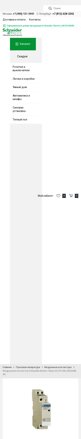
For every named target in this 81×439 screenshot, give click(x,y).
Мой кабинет (45, 195)
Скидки (22, 56)
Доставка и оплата (14, 19)
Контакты (35, 19)
